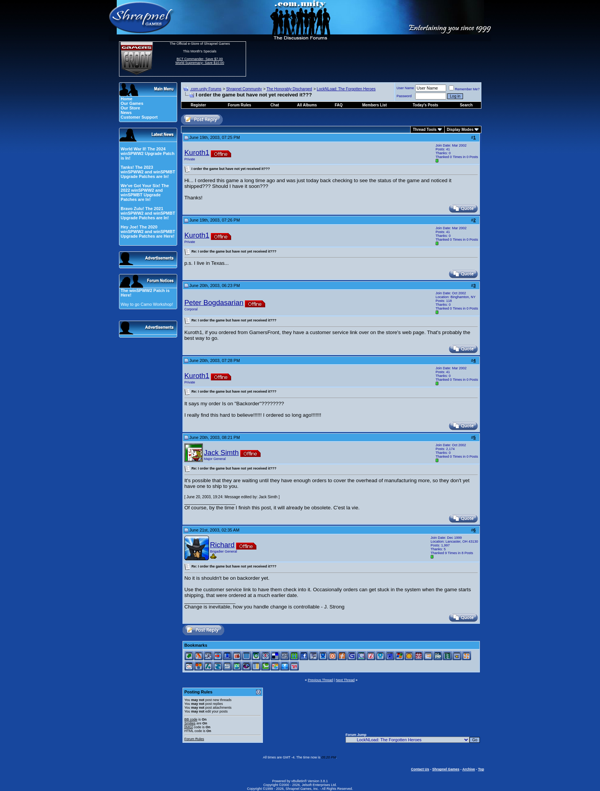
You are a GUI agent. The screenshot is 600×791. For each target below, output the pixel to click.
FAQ (339, 105)
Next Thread (345, 680)
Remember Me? (464, 89)
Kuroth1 (196, 152)
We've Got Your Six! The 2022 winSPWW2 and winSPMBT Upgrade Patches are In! (145, 192)
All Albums (307, 105)
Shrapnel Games (445, 769)
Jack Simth (221, 453)
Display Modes (460, 129)
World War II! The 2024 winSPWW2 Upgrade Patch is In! (147, 153)
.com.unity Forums (205, 89)
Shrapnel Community (244, 89)
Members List (374, 105)
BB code (190, 719)
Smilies (190, 723)
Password (404, 96)
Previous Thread (320, 680)
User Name (405, 88)
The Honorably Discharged (289, 89)
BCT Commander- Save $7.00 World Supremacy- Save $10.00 (199, 61)
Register (198, 105)
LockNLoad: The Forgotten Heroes (346, 89)
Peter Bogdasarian (214, 302)
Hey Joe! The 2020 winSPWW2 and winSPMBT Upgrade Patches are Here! (148, 231)
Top (481, 769)
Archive (468, 769)
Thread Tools (425, 129)
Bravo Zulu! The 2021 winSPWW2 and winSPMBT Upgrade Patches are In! (148, 213)
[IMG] (188, 727)
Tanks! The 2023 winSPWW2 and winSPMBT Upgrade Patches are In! (148, 172)
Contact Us (420, 769)
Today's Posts (426, 105)
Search (466, 105)
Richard (222, 545)
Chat (275, 105)
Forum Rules (194, 739)
